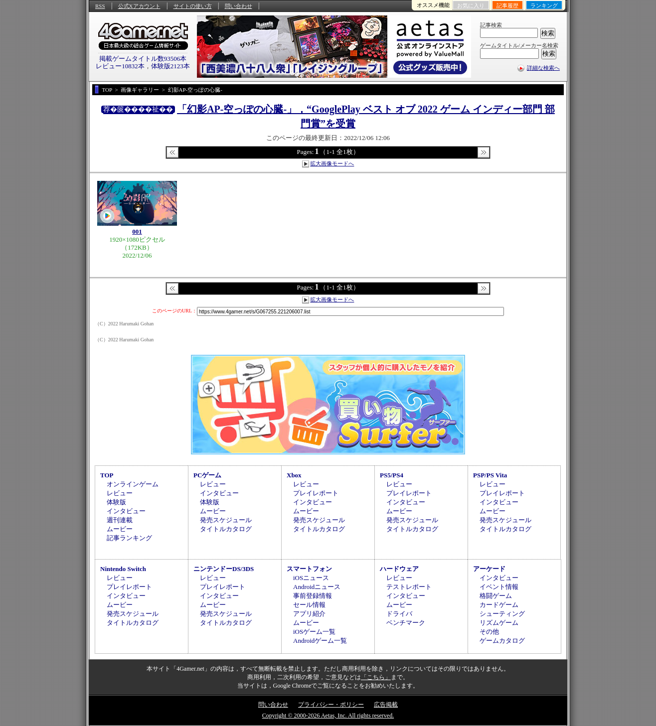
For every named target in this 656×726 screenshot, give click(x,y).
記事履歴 (507, 5)
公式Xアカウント (139, 6)
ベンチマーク (405, 622)
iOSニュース (311, 577)
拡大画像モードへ (332, 163)
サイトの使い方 (192, 6)
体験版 (116, 502)
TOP (107, 475)
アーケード (489, 569)
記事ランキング (129, 538)
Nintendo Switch (123, 569)
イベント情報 (499, 586)
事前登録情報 (312, 595)
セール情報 (309, 604)
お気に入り (471, 5)
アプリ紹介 (309, 613)
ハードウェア (399, 569)
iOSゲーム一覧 (314, 631)
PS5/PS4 (391, 475)
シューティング (502, 613)
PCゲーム (207, 475)
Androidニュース (316, 586)
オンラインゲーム (133, 484)
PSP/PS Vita (490, 475)
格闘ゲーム (496, 595)
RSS (100, 6)
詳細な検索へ (543, 68)
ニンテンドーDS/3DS (223, 569)
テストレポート (409, 586)
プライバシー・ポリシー (331, 704)
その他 (489, 631)
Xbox (294, 475)
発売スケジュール (226, 520)
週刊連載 (120, 520)
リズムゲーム (499, 622)
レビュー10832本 (120, 66)
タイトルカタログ (226, 529)
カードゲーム (499, 604)
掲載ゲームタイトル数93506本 (143, 58)
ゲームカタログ (502, 640)
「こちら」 (376, 677)
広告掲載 (386, 704)
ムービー (120, 529)
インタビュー (126, 511)
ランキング (544, 5)
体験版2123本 (170, 66)
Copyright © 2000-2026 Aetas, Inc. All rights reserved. (328, 715)
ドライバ (399, 613)
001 (137, 231)
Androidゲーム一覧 (320, 640)
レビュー (120, 493)
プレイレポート (315, 493)
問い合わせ (238, 6)
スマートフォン (309, 569)
